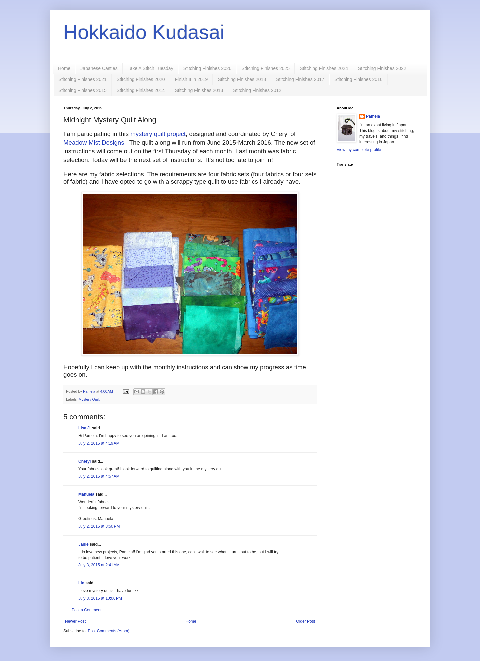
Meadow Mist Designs (93, 142)
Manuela (86, 494)
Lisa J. (84, 428)
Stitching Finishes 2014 (141, 90)
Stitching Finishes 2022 (382, 68)
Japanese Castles (98, 68)
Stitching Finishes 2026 (207, 68)
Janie (83, 544)
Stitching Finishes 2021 (82, 79)
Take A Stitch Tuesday (150, 68)
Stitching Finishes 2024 (324, 68)
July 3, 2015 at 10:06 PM (100, 598)
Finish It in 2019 (191, 79)
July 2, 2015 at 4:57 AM (99, 476)
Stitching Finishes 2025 (265, 68)
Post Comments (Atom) (108, 631)
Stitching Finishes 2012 (257, 90)
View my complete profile (359, 149)
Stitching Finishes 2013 (199, 90)
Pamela (373, 116)
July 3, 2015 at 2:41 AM (99, 565)
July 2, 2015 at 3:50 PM (99, 526)
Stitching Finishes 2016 (358, 79)
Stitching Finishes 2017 (300, 79)
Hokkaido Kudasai (144, 32)
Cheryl (84, 461)
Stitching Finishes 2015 (82, 90)
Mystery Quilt (89, 399)
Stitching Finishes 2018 (242, 79)
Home (64, 68)
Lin (81, 583)
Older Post (305, 621)
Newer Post (75, 621)
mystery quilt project (158, 133)
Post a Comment (86, 610)
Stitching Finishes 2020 (141, 79)
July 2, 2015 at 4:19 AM (99, 443)
